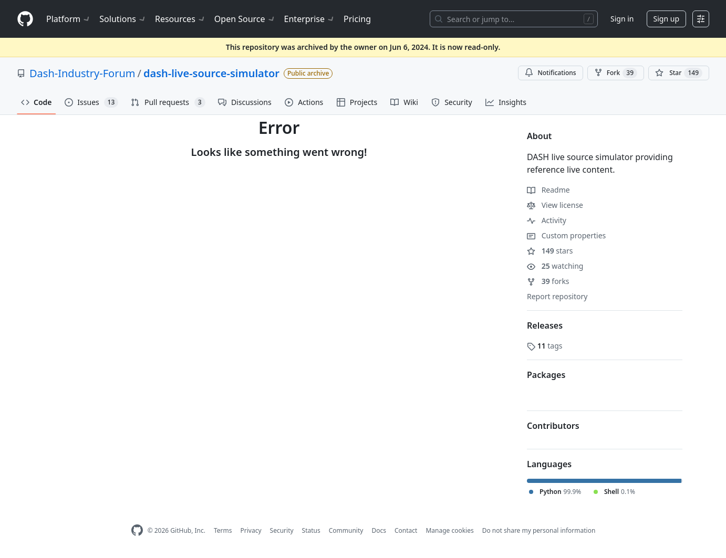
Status (311, 530)
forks (548, 281)
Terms (223, 530)
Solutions (123, 19)
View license (555, 205)
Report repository (557, 296)
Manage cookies (449, 530)
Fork (615, 73)
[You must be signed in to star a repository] (678, 73)
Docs (378, 530)
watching (555, 266)
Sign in (622, 19)
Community (346, 530)
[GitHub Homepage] (137, 530)
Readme (548, 190)
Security (282, 530)
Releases (545, 325)
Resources (180, 19)
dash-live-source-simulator (211, 73)
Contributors (553, 425)
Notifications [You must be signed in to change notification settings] (550, 72)
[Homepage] (25, 19)
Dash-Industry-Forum (82, 73)
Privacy (251, 530)
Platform (68, 19)
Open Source (245, 19)
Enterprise (309, 19)
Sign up (666, 19)
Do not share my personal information (539, 530)
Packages (546, 375)
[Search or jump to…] (513, 19)
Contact (406, 530)
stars (550, 251)
